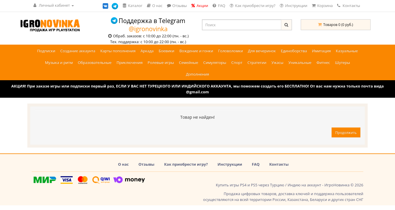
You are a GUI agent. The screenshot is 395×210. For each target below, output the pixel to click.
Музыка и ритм (59, 62)
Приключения (130, 62)
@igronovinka (148, 29)
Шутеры (342, 62)
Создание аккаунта (77, 50)
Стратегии (257, 62)
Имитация (321, 50)
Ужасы (277, 62)
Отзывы (146, 164)
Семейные (188, 62)
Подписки (46, 50)
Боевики (166, 50)
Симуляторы (214, 62)
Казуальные (347, 50)
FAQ (255, 164)
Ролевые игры (161, 62)
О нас (123, 164)
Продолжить (346, 132)
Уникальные (300, 62)
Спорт (236, 62)
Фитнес (323, 62)
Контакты (348, 5)
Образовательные (94, 62)
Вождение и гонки (196, 50)
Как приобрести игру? (186, 164)
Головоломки (230, 50)
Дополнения (197, 74)
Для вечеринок (262, 50)
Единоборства (294, 50)
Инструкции (230, 164)
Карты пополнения (118, 50)
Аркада (147, 50)
